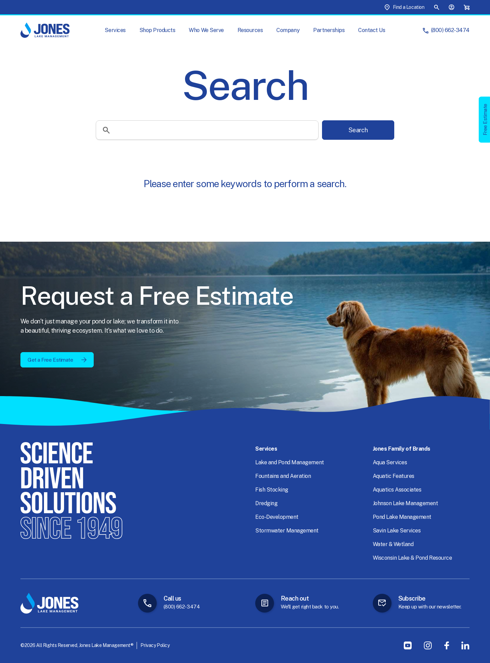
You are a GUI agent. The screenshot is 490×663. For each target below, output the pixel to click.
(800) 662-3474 (450, 30)
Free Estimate (485, 119)
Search (358, 130)
